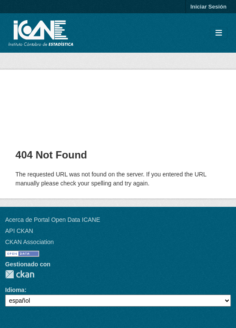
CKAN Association (29, 242)
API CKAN (19, 230)
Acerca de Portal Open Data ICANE (52, 219)
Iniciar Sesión (208, 6)
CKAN (19, 274)
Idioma (14, 289)
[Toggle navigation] (218, 33)
